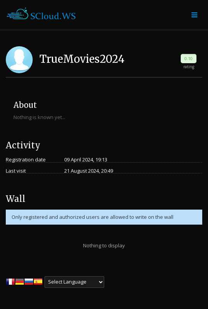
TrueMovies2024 (82, 58)
